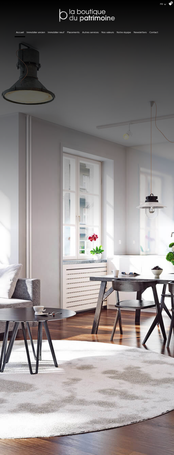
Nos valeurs (107, 32)
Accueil (20, 32)
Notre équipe (124, 32)
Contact (153, 32)
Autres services (90, 32)
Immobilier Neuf (56, 32)
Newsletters (140, 32)
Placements (73, 32)
